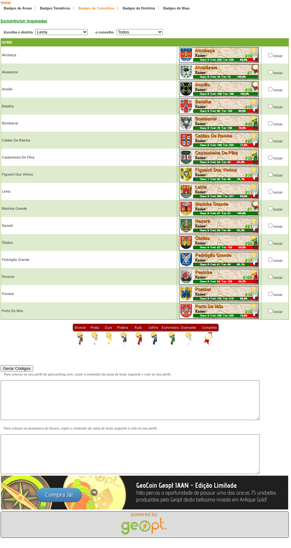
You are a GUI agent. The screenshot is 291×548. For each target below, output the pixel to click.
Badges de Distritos (139, 8)
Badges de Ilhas (176, 8)
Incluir (277, 56)
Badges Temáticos (55, 8)
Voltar (6, 3)
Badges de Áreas (18, 8)
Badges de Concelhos (97, 8)
